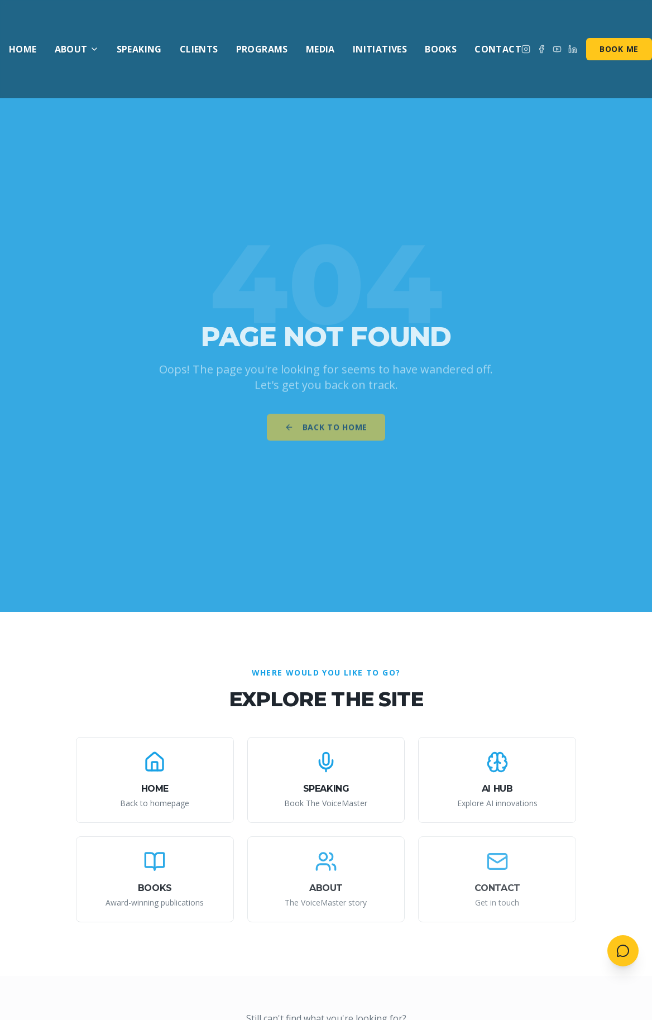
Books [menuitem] (441, 49)
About (77, 49)
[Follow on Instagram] (525, 49)
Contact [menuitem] (497, 49)
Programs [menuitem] (262, 49)
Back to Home (326, 432)
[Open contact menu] (623, 950)
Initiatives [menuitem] (380, 49)
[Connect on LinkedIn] (572, 49)
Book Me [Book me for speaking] (619, 49)
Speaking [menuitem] (139, 49)
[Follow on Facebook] (541, 49)
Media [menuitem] (320, 49)
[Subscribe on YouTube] (557, 49)
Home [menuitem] (23, 49)
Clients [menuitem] (199, 49)
